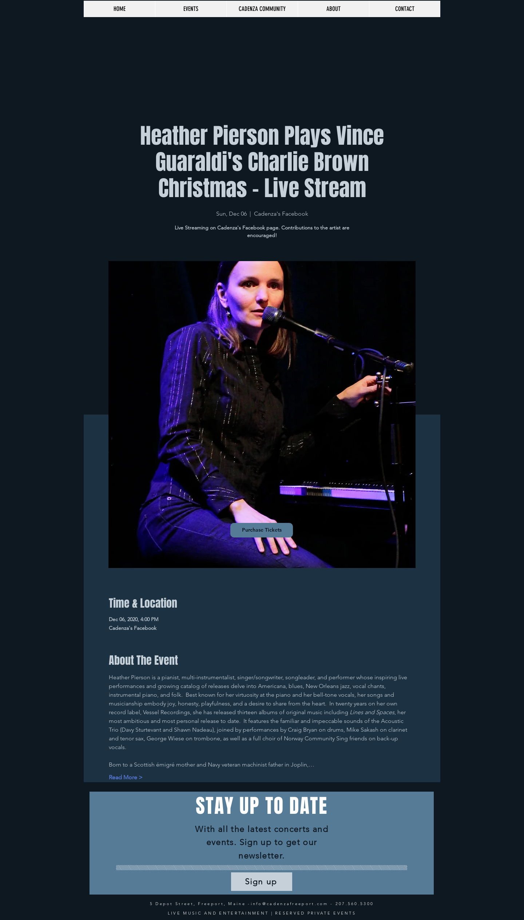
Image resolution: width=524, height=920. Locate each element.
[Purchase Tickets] (261, 530)
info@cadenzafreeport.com (289, 903)
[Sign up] (261, 881)
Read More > (126, 777)
